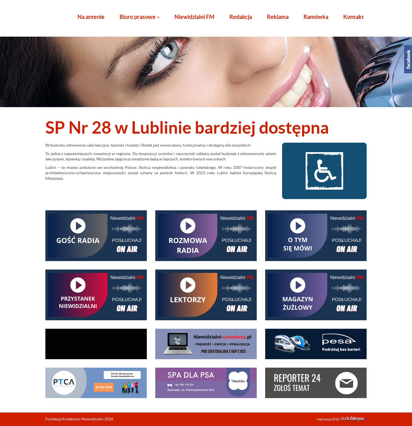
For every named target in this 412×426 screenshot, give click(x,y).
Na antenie (91, 17)
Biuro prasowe (139, 17)
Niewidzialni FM (194, 17)
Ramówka (316, 17)
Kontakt (353, 17)
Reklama (278, 17)
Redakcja (240, 17)
